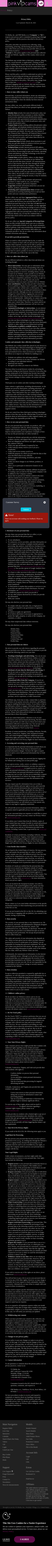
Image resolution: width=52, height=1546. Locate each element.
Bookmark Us (30, 1474)
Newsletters (6, 1482)
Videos (5, 1442)
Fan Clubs (29, 1439)
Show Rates (30, 1434)
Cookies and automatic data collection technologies (24, 318)
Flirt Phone (6, 1457)
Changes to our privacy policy (26, 82)
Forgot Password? (8, 1474)
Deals (4, 1460)
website (36, 728)
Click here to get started (33, 1500)
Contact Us (6, 1479)
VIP (4, 1444)
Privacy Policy (8, 1531)
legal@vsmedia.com (21, 678)
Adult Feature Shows (33, 1436)
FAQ (4, 1477)
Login (4, 1447)
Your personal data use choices (29, 590)
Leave (6, 1539)
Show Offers (30, 1444)
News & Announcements (11, 1485)
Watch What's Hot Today (11, 1439)
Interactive (6, 1434)
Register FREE (7, 1428)
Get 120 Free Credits (32, 1471)
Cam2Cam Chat (8, 1450)
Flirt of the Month (32, 1447)
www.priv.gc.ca (26, 878)
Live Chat (6, 1431)
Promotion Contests (32, 1442)
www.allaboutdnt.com (12, 1038)
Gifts (27, 1462)
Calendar (5, 1436)
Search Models (31, 1431)
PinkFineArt (30, 1479)
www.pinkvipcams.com (27, 51)
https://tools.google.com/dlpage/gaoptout (21, 570)
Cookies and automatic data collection (20, 668)
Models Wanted (31, 1428)
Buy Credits (6, 1455)
